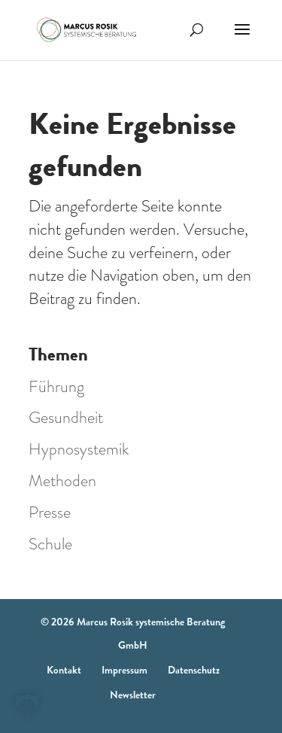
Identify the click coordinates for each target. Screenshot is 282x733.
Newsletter (133, 694)
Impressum (124, 669)
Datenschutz (194, 669)
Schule (50, 543)
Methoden (62, 480)
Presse (50, 512)
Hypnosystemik (79, 449)
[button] (27, 706)
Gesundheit (66, 417)
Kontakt (64, 669)
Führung (56, 386)
